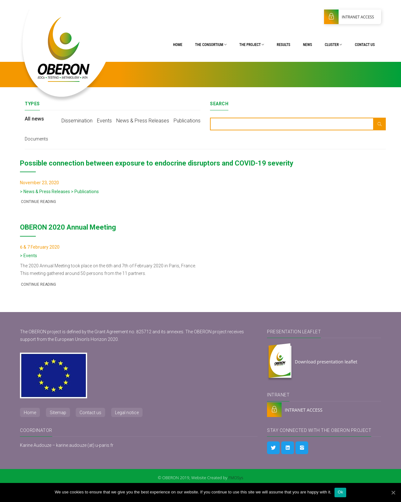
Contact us (365, 44)
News (307, 44)
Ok (340, 492)
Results (283, 44)
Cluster (333, 44)
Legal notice (127, 412)
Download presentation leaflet (312, 362)
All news (34, 119)
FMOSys (235, 477)
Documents (36, 138)
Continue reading (38, 201)
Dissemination (76, 121)
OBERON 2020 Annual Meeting (68, 227)
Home (177, 44)
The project (251, 44)
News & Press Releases (142, 121)
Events (104, 121)
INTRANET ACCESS (349, 17)
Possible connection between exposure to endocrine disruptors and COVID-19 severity (156, 163)
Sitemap (58, 412)
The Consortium (211, 44)
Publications (187, 121)
